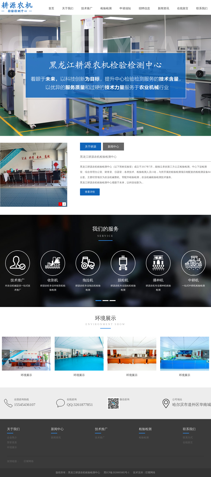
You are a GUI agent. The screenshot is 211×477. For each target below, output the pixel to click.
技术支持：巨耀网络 (144, 472)
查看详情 (90, 192)
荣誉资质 (12, 442)
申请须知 (125, 8)
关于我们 (67, 8)
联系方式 (188, 437)
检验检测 (106, 8)
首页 (51, 8)
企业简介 (12, 437)
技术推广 (86, 8)
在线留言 (182, 8)
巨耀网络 (29, 461)
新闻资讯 (163, 8)
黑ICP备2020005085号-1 (116, 472)
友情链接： (13, 461)
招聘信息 (144, 8)
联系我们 (201, 8)
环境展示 (12, 447)
